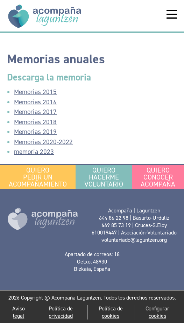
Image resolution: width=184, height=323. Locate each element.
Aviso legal (18, 312)
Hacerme (103, 177)
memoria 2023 (34, 151)
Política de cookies (111, 312)
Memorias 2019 (35, 131)
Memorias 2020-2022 (43, 142)
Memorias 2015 (35, 91)
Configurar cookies (157, 312)
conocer (158, 177)
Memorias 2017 (35, 111)
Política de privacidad (61, 312)
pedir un (38, 177)
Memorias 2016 (35, 102)
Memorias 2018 (35, 122)
